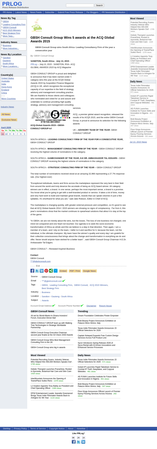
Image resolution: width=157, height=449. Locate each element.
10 (6, 134)
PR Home (7, 12)
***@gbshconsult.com (40, 261)
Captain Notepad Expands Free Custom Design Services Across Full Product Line (98, 336)
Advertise (81, 428)
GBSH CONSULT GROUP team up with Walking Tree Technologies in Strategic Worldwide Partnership (51, 325)
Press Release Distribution (15, 6)
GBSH (6, 21)
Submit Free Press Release (70, 12)
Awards (45, 300)
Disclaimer (91, 306)
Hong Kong (6, 87)
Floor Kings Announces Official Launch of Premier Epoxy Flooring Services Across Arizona (99, 392)
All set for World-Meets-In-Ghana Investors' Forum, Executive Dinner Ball (49, 317)
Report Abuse (105, 306)
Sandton (7, 57)
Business (7, 45)
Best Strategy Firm (11, 33)
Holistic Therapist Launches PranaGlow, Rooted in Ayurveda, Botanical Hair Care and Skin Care (51, 370)
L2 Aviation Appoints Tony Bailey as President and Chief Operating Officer (141, 58)
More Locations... (11, 66)
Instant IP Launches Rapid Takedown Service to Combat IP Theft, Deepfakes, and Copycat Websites (98, 369)
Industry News (7, 107)
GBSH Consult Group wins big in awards (48, 347)
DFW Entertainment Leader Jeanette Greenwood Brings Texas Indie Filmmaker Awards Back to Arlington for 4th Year (52, 395)
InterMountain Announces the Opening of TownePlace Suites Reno (48, 379)
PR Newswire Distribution (113, 12)
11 (3, 134)
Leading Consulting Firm (14, 24)
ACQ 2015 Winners (12, 30)
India (3, 84)
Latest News (21, 12)
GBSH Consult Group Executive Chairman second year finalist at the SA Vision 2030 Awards (52, 334)
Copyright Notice (56, 428)
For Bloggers (92, 12)
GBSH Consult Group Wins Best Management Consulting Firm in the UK (50, 341)
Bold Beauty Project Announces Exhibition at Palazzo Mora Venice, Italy (97, 322)
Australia (5, 81)
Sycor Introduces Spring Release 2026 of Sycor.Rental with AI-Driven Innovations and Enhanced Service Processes (96, 345)
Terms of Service (38, 428)
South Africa (8, 63)
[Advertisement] (102, 83)
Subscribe (49, 12)
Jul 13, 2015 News (138, 142)
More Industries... (11, 48)
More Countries (8, 98)
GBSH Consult (10, 27)
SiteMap (7, 428)
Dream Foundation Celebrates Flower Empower (98, 316)
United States (7, 78)
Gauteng (7, 60)
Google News (89, 271)
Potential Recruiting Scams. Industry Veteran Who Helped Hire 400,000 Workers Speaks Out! (51, 360)
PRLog (34, 64)
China (4, 93)
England (5, 90)
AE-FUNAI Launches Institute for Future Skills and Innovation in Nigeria (97, 378)
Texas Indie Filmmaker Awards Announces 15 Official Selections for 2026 (97, 329)
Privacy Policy (20, 428)
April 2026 (6, 127)
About (70, 428)
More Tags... (8, 36)
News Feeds (36, 12)
